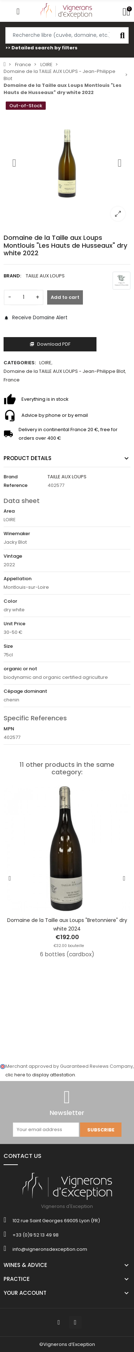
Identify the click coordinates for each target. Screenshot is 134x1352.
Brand (11, 476)
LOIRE (45, 362)
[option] (67, 162)
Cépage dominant (25, 691)
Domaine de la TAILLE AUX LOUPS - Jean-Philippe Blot (64, 371)
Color (10, 601)
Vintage (13, 556)
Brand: (12, 275)
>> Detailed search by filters (41, 47)
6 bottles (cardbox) (67, 954)
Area (9, 511)
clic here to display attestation (40, 1075)
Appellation (17, 578)
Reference (16, 485)
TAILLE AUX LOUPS (45, 275)
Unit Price (14, 623)
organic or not (20, 668)
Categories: (20, 362)
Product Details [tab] (27, 458)
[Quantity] (24, 297)
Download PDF (50, 344)
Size (8, 646)
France (12, 379)
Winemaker (17, 533)
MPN (9, 728)
